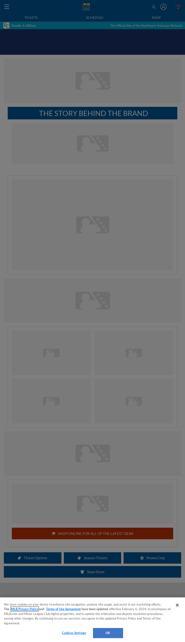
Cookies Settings (74, 633)
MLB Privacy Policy (24, 609)
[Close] (177, 605)
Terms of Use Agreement (63, 609)
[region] (92, 619)
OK (108, 633)
